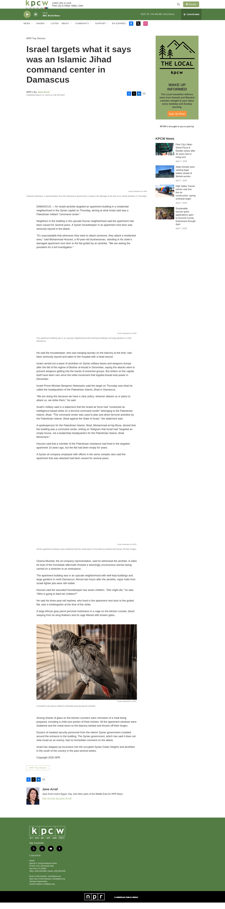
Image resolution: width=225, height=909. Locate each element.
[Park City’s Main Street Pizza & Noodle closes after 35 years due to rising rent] (165, 155)
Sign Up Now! (177, 120)
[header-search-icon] (180, 7)
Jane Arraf (43, 98)
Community (82, 30)
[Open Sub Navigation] (32, 30)
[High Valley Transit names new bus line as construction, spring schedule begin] (165, 197)
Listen (55, 30)
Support (100, 30)
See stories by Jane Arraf (56, 805)
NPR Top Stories (35, 44)
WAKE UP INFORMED (177, 93)
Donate (194, 7)
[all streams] (191, 21)
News (27, 30)
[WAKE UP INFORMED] (177, 63)
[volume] (35, 21)
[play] (27, 21)
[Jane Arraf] (32, 802)
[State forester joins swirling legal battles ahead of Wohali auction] (165, 178)
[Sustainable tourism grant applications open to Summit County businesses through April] (165, 219)
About (65, 30)
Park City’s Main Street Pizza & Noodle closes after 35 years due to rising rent (185, 157)
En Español (119, 30)
